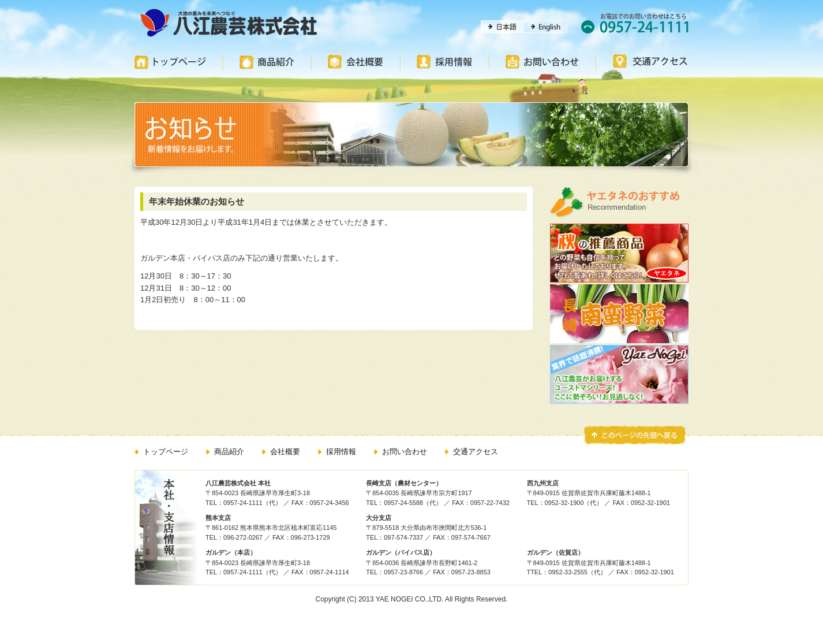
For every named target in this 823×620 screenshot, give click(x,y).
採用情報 (341, 451)
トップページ (165, 451)
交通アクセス (475, 451)
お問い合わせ (404, 451)
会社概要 (285, 451)
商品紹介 (229, 451)
